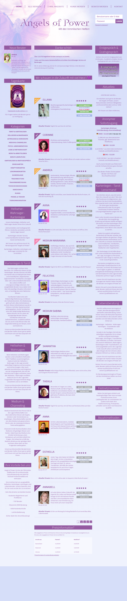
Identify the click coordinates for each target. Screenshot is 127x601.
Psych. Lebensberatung (18, 146)
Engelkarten (17, 164)
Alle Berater (34, 6)
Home (19, 6)
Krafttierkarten (18, 168)
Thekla (47, 381)
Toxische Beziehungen (17, 186)
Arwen (14, 55)
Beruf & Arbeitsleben (18, 153)
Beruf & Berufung (17, 157)
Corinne (48, 135)
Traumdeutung (17, 179)
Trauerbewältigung (17, 182)
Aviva (46, 205)
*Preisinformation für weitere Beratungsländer (46, 555)
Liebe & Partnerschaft (17, 150)
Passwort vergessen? (101, 25)
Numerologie (17, 175)
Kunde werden (77, 6)
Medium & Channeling (18, 142)
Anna (46, 416)
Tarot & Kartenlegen (18, 131)
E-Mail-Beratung (84, 115)
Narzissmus (18, 189)
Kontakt (118, 6)
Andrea (47, 170)
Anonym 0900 (84, 112)
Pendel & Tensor (18, 197)
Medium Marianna (54, 240)
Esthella (48, 451)
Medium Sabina (52, 311)
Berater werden (99, 6)
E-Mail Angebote (56, 6)
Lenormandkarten (18, 171)
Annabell (49, 487)
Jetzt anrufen (84, 105)
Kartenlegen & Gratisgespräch (18, 160)
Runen (17, 193)
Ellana (47, 99)
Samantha (49, 346)
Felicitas (48, 275)
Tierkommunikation (17, 200)
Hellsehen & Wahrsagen (18, 135)
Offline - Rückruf (84, 176)
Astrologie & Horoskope (17, 139)
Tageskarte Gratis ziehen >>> (18, 111)
